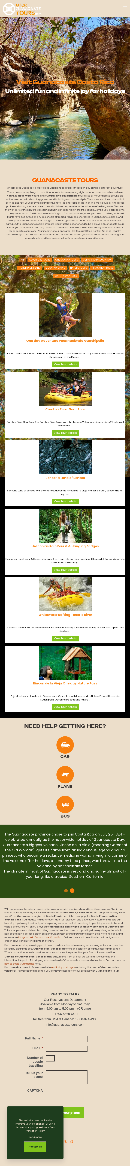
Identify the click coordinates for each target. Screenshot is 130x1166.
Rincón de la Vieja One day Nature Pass (65, 683)
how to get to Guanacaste (19, 963)
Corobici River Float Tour (65, 409)
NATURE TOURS (78, 268)
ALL (22, 259)
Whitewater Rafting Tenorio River (65, 615)
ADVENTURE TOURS (39, 259)
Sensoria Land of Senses (65, 478)
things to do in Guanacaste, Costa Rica (40, 937)
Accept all (35, 1146)
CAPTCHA (35, 1090)
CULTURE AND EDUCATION (97, 259)
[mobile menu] (125, 5)
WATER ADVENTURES (66, 276)
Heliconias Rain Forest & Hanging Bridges (65, 546)
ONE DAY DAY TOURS (66, 259)
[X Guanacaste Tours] (65, 1141)
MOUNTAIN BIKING (55, 268)
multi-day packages (63, 967)
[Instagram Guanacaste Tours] (71, 1141)
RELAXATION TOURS (102, 268)
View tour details (65, 364)
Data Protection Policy (40, 1129)
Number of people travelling (35, 1061)
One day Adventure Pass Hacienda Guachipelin (65, 340)
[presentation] (72, 1095)
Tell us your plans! (34, 1075)
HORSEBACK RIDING (30, 268)
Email (37, 1048)
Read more (35, 1137)
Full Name (34, 1038)
